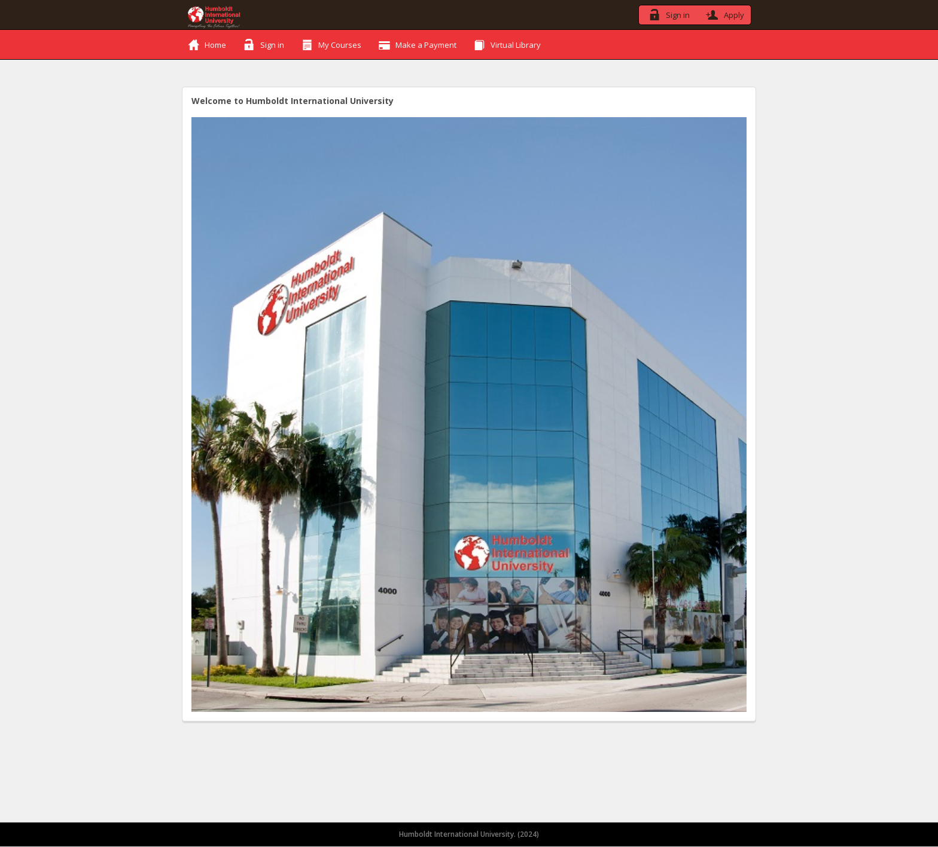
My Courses (331, 44)
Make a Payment (417, 44)
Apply (723, 13)
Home (207, 44)
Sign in (667, 13)
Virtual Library (507, 44)
